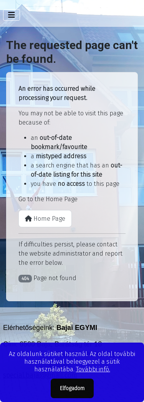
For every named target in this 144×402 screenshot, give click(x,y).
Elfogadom (72, 388)
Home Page (45, 218)
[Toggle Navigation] (11, 15)
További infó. (93, 369)
